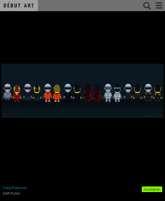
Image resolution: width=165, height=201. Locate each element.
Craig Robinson (15, 187)
